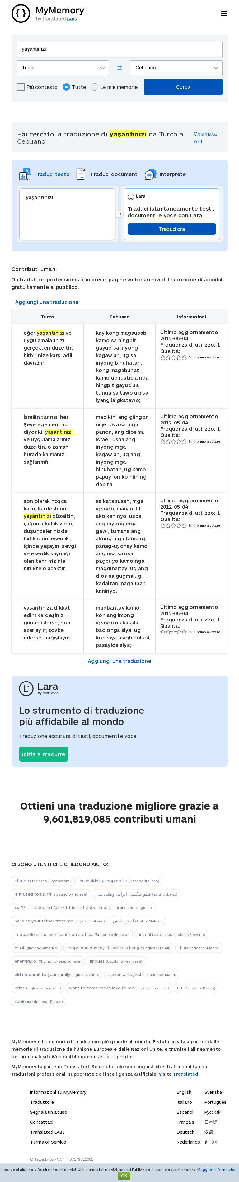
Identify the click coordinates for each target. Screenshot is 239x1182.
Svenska (213, 1092)
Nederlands (188, 1142)
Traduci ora (172, 229)
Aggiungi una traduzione (47, 302)
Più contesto (37, 87)
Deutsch (185, 1132)
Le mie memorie (114, 87)
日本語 (211, 1122)
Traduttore (42, 1102)
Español (185, 1112)
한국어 (211, 1142)
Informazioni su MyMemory (58, 1092)
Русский (212, 1112)
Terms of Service (48, 1142)
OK (124, 1175)
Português (215, 1102)
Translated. (186, 1074)
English (184, 1092)
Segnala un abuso (48, 1112)
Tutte (74, 87)
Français (185, 1122)
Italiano (184, 1102)
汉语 (208, 1132)
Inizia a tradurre (43, 754)
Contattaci (41, 1122)
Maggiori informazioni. (217, 1169)
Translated (47, 1132)
